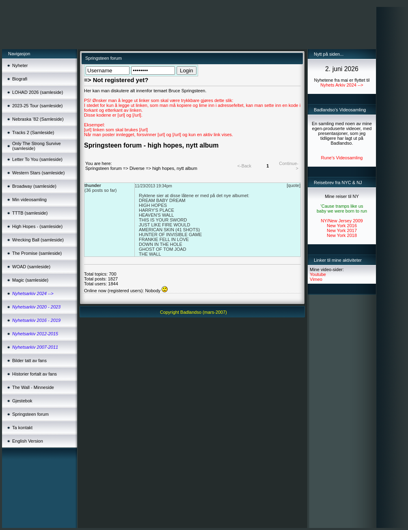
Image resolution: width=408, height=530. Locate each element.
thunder (92, 185)
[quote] (293, 185)
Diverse (137, 168)
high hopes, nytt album (174, 168)
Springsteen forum (103, 168)
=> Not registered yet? (116, 79)
